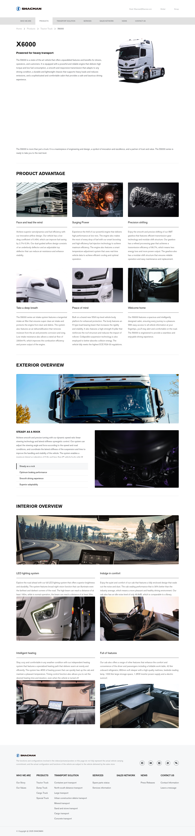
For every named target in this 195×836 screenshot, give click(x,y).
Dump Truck (41, 788)
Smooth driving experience (31, 478)
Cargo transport (61, 813)
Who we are (25, 21)
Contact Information (170, 782)
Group (176, 9)
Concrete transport (63, 818)
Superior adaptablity (29, 484)
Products (43, 21)
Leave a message (168, 788)
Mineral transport (62, 803)
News (124, 21)
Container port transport (65, 782)
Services (87, 21)
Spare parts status (101, 782)
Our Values (21, 788)
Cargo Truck (42, 793)
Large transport (61, 793)
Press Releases (148, 782)
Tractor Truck (46, 28)
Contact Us (140, 21)
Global (162, 9)
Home (19, 28)
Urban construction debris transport (70, 798)
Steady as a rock (27, 466)
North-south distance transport (68, 788)
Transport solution (66, 21)
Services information (101, 788)
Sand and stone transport (66, 808)
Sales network (107, 21)
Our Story (20, 782)
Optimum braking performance (33, 472)
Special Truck (42, 798)
